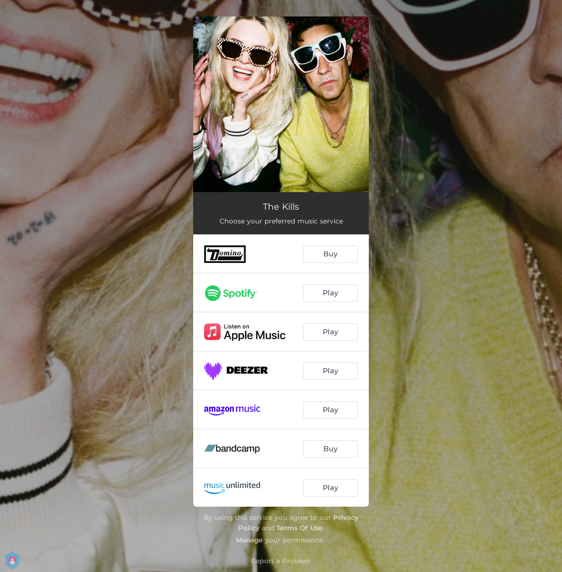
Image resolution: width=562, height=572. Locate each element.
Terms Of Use (300, 528)
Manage (249, 540)
